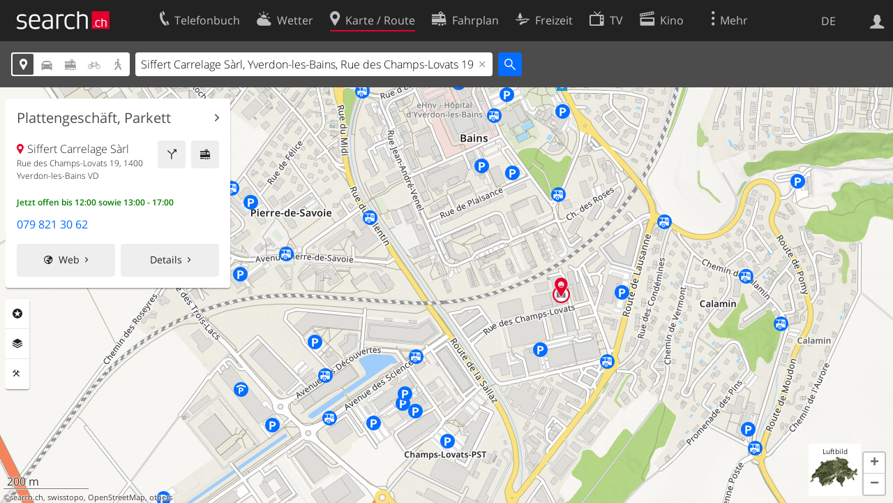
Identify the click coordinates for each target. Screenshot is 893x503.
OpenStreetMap (116, 497)
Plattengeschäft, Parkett (94, 118)
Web (69, 259)
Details (166, 259)
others (160, 497)
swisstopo (65, 497)
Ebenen (17, 343)
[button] (874, 463)
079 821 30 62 (52, 224)
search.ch (26, 497)
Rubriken (17, 313)
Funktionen (17, 373)
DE (828, 21)
